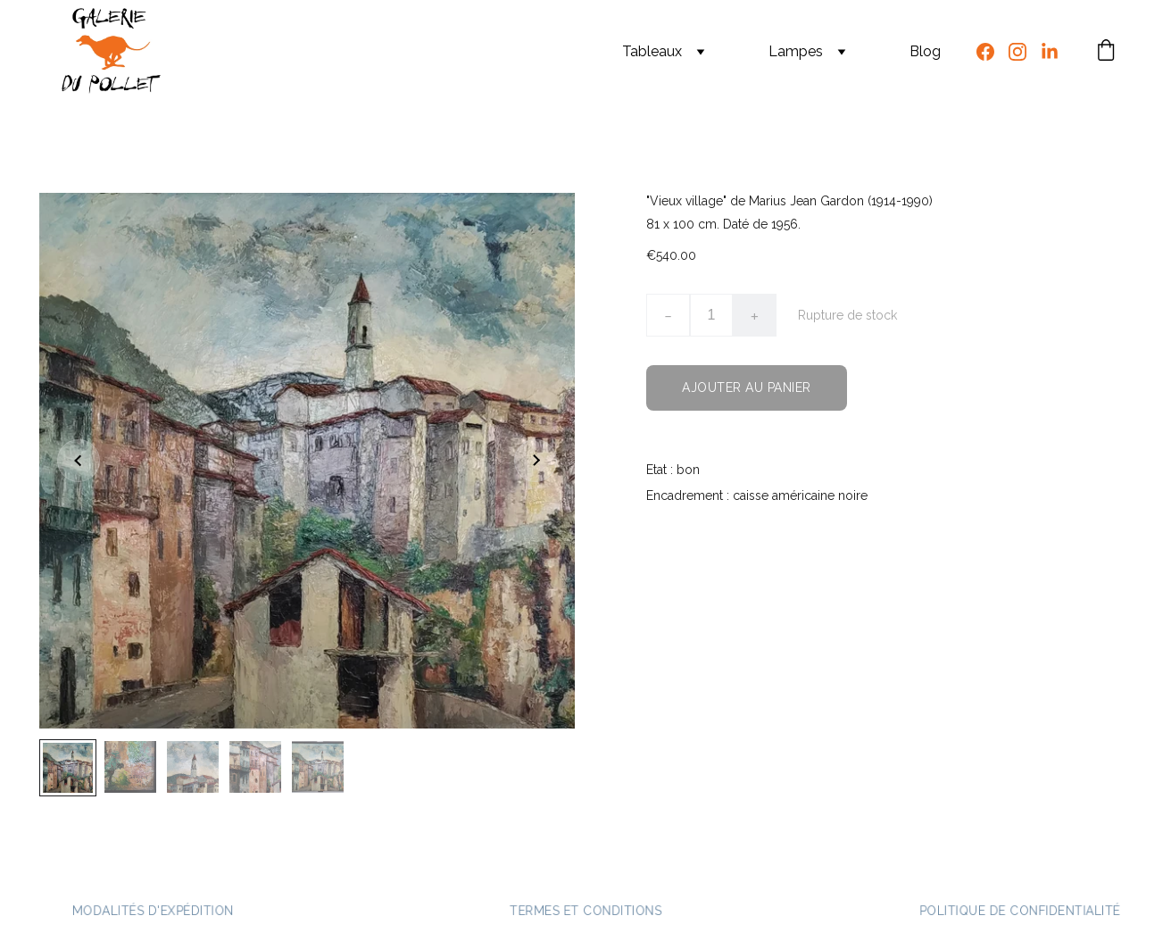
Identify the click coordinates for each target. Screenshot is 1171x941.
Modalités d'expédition (152, 910)
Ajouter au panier (746, 387)
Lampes (795, 51)
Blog (925, 51)
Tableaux (652, 51)
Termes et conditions (585, 910)
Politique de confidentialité (1019, 910)
